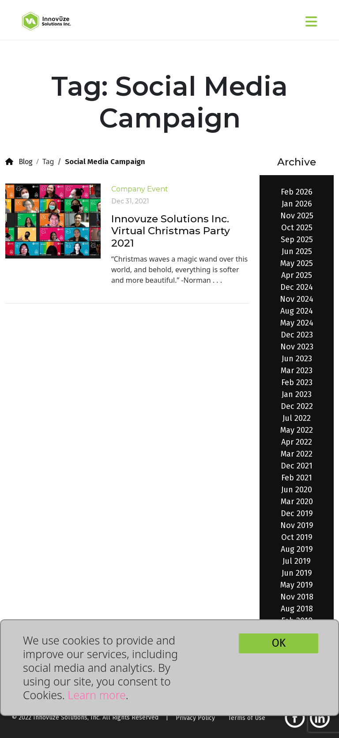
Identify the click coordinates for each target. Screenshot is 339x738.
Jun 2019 (297, 573)
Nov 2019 (296, 525)
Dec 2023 (297, 335)
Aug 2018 (297, 609)
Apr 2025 (296, 275)
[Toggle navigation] (288, 18)
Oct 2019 (297, 537)
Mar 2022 (297, 454)
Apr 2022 (296, 442)
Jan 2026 (297, 204)
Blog (19, 161)
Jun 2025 (297, 251)
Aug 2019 (297, 549)
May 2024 (296, 323)
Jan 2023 (297, 394)
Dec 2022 (297, 406)
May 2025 (296, 263)
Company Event (139, 189)
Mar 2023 (297, 370)
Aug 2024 (296, 311)
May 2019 (296, 585)
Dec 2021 (297, 466)
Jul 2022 (296, 418)
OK (279, 643)
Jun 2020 (296, 489)
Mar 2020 (297, 501)
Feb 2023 (297, 382)
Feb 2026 (297, 192)
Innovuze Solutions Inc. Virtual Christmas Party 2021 (170, 231)
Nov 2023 (296, 347)
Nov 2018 (296, 597)
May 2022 (296, 430)
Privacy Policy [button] (195, 718)
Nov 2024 (296, 299)
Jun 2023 (297, 358)
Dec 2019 (297, 513)
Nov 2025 (296, 216)
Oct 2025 (297, 227)
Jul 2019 (296, 561)
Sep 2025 (297, 239)
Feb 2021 (296, 478)
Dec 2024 (296, 287)
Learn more (97, 694)
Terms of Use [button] (246, 718)
